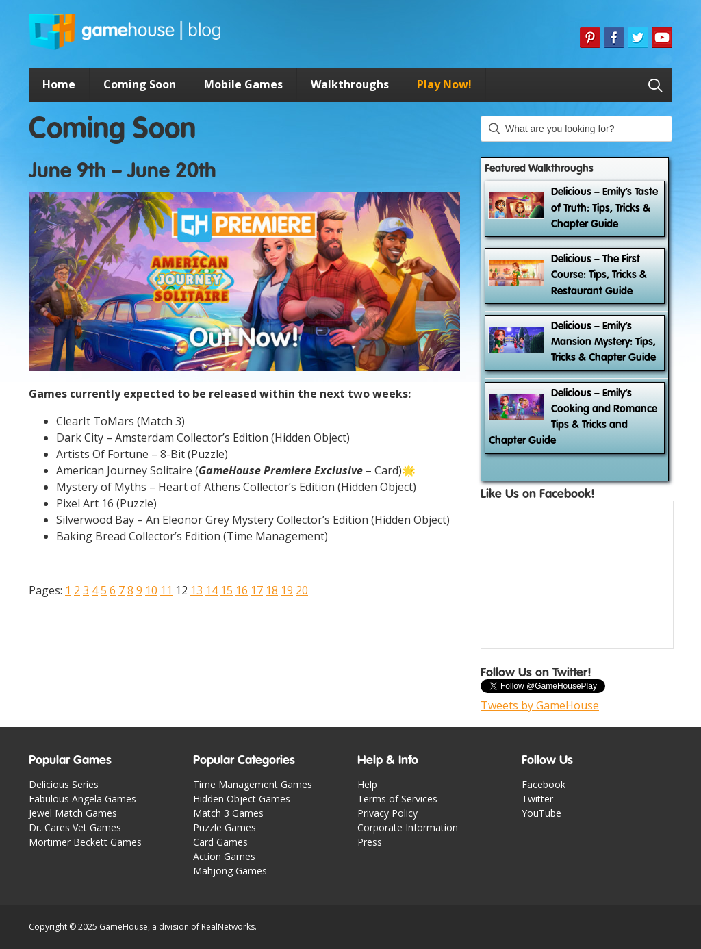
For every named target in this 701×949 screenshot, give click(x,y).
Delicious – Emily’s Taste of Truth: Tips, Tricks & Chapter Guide (604, 208)
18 (272, 590)
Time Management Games (252, 784)
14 (211, 590)
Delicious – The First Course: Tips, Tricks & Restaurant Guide (599, 275)
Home (58, 84)
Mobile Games (243, 84)
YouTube (541, 813)
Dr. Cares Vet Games (75, 827)
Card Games (220, 841)
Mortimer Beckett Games (85, 841)
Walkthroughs (350, 84)
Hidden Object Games (241, 798)
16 (241, 590)
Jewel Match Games (73, 813)
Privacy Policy (387, 813)
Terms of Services (397, 798)
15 (226, 590)
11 (166, 590)
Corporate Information (407, 827)
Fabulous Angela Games (82, 798)
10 (151, 590)
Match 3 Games (228, 813)
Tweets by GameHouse (540, 705)
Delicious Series (64, 784)
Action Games (224, 856)
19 (287, 590)
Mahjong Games (230, 870)
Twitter (537, 798)
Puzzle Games (224, 827)
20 (302, 590)
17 (257, 590)
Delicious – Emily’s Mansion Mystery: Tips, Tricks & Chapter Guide (603, 342)
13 (196, 590)
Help (367, 784)
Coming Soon (139, 84)
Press (369, 841)
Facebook (543, 784)
